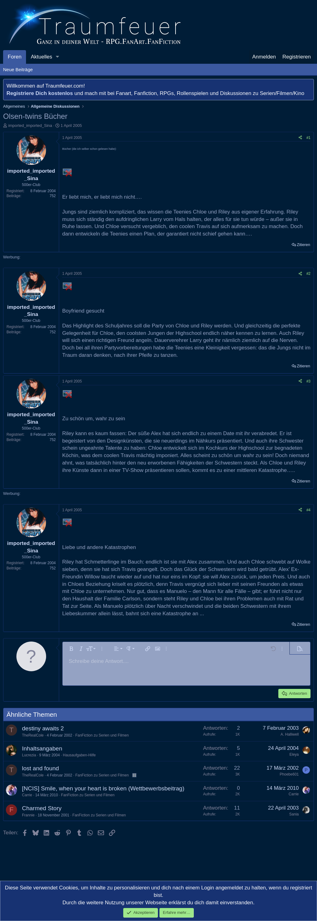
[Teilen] (300, 137)
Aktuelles (41, 57)
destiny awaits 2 (43, 728)
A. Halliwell (289, 734)
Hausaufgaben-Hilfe (79, 755)
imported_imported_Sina (30, 125)
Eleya (294, 754)
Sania (294, 814)
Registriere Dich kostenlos (40, 93)
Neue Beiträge (18, 69)
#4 (308, 510)
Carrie (27, 795)
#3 (308, 381)
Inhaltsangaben (42, 748)
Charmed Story (42, 808)
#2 (308, 273)
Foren (14, 57)
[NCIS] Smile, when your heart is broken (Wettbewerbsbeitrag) (103, 788)
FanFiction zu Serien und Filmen (102, 735)
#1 (308, 138)
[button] (57, 57)
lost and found (40, 768)
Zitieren (303, 244)
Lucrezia (29, 755)
